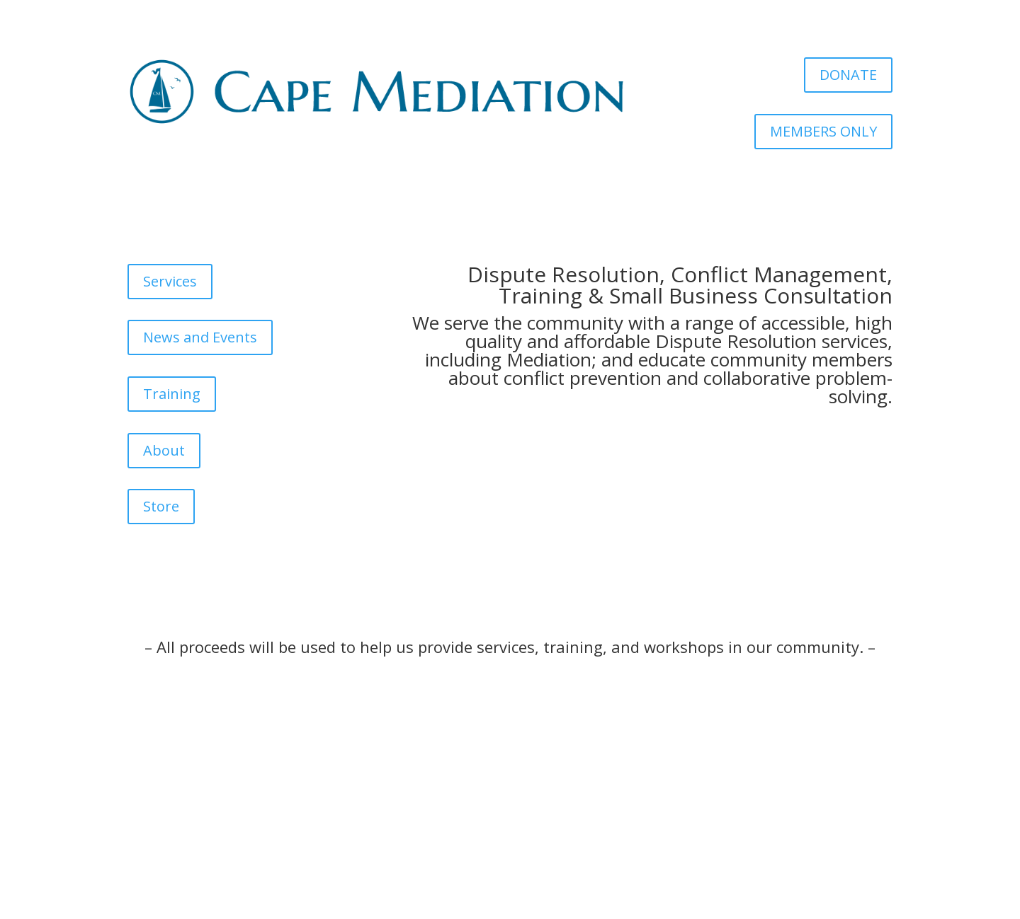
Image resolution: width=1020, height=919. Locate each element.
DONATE (848, 74)
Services (170, 281)
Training (171, 393)
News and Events (200, 337)
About (164, 450)
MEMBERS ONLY (823, 131)
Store (161, 506)
